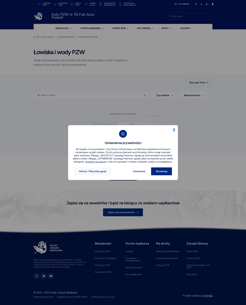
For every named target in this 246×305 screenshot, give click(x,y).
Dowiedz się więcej (95, 161)
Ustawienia (139, 171)
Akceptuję (161, 171)
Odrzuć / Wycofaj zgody (92, 171)
